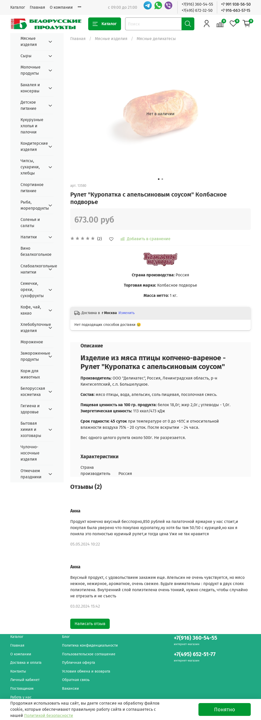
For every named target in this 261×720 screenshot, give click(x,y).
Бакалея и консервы (30, 87)
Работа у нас (21, 697)
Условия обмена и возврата (86, 671)
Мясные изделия (111, 38)
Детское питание (28, 105)
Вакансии (70, 688)
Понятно (224, 709)
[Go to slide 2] (162, 179)
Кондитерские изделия (33, 146)
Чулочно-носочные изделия (30, 453)
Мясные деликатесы (156, 38)
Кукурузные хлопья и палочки (32, 125)
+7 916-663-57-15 (235, 10)
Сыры (26, 55)
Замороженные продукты (33, 356)
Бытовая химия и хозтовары (31, 429)
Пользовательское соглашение (88, 654)
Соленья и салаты (30, 222)
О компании (61, 7)
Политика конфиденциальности (90, 645)
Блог (66, 637)
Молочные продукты (31, 70)
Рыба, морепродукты (33, 205)
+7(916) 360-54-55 (197, 4)
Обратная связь (75, 680)
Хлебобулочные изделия (33, 327)
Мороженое (32, 341)
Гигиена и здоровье (30, 408)
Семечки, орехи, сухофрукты (32, 289)
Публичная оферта (78, 662)
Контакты (18, 671)
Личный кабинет (24, 680)
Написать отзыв (90, 623)
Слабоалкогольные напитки (33, 269)
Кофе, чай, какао (31, 310)
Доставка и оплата (26, 662)
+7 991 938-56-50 (236, 4)
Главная (37, 7)
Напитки (29, 237)
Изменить (126, 313)
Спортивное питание (32, 187)
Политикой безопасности (48, 715)
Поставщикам (22, 688)
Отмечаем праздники (31, 473)
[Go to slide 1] (158, 179)
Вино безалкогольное (36, 251)
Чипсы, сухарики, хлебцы (30, 167)
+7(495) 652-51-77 (195, 654)
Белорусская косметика (33, 391)
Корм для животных (30, 374)
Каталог (17, 7)
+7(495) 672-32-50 (197, 10)
